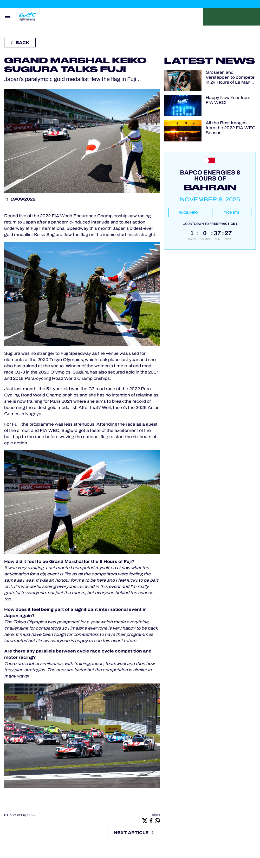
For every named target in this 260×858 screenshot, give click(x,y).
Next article (133, 832)
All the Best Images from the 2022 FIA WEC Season (230, 128)
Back (20, 42)
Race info (188, 212)
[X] (144, 821)
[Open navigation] (8, 16)
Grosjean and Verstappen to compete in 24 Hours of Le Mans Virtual (230, 77)
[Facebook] (151, 821)
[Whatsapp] (157, 821)
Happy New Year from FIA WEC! (228, 100)
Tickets (231, 212)
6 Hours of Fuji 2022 (20, 815)
